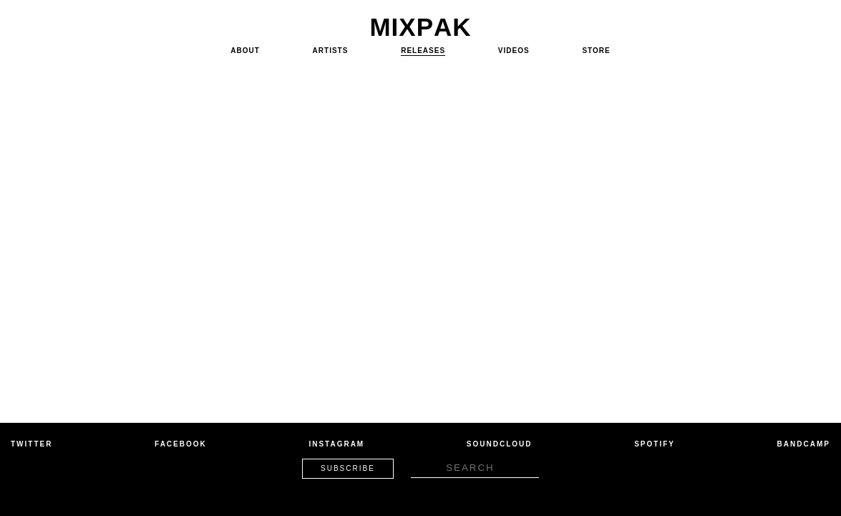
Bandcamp (803, 444)
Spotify (654, 444)
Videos (514, 50)
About (245, 50)
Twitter (31, 444)
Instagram (336, 444)
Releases (423, 50)
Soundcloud (500, 444)
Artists (331, 50)
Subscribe (348, 468)
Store (596, 50)
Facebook (181, 444)
